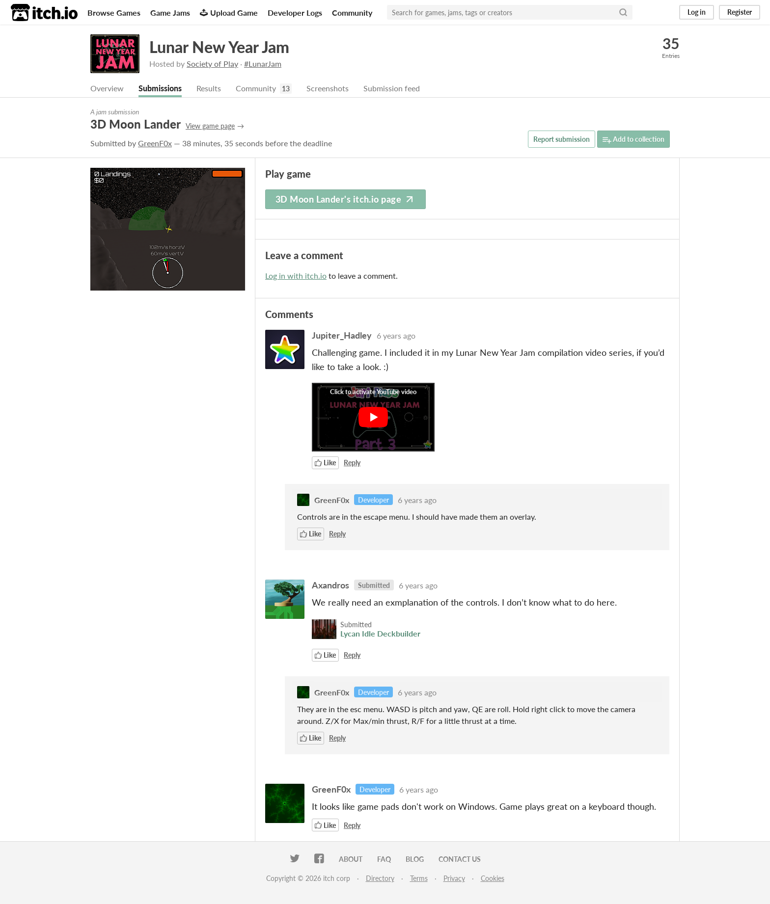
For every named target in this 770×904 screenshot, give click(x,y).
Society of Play (212, 63)
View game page (210, 126)
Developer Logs (295, 12)
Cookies (492, 878)
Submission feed (391, 88)
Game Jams (170, 12)
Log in (697, 12)
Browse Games (113, 12)
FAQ (384, 859)
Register (739, 12)
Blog (415, 859)
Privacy (454, 878)
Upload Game (229, 12)
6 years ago (396, 335)
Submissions (160, 88)
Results (208, 88)
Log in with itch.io (296, 275)
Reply (352, 462)
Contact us (460, 859)
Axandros (330, 585)
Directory (380, 878)
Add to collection (633, 139)
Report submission (561, 139)
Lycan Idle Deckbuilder (380, 633)
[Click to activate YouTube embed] (373, 417)
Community (352, 12)
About (350, 859)
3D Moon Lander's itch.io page (345, 199)
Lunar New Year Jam (219, 46)
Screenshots (327, 88)
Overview (107, 88)
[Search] (623, 12)
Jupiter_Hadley (342, 335)
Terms (419, 878)
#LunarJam (262, 63)
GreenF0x (155, 143)
